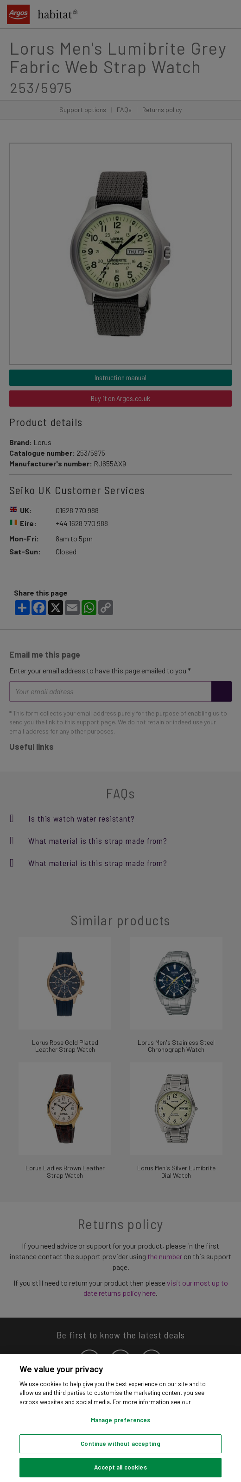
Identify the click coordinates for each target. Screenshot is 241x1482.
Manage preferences (120, 1420)
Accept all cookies (120, 1467)
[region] (120, 1418)
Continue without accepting (120, 1443)
